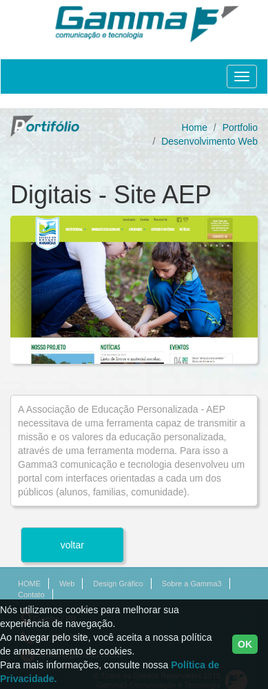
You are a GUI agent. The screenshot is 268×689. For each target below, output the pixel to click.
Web (66, 583)
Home (194, 127)
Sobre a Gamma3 (192, 583)
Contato (31, 594)
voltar (72, 545)
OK (245, 644)
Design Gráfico (118, 583)
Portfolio (240, 127)
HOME (29, 583)
